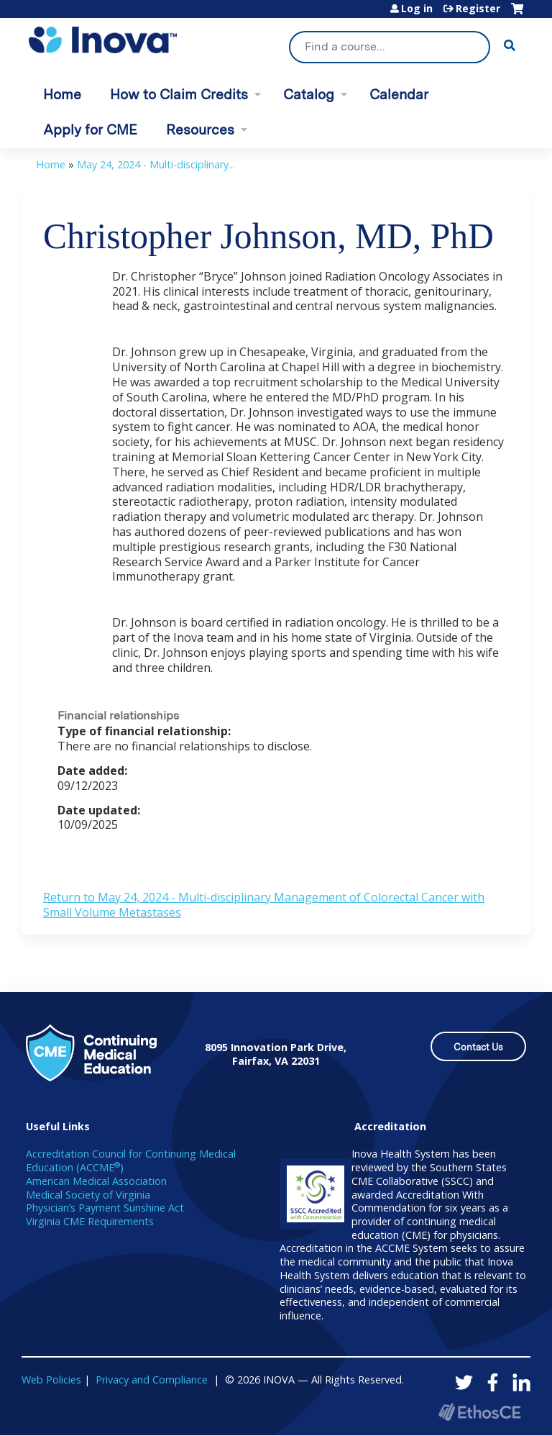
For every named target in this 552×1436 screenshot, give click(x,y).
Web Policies (51, 1379)
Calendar (398, 94)
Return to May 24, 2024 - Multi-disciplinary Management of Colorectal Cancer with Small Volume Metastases (263, 904)
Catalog (308, 94)
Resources (200, 130)
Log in (417, 9)
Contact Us (478, 1047)
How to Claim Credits (179, 94)
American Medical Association (96, 1181)
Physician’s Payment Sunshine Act (105, 1207)
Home (62, 94)
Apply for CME (90, 130)
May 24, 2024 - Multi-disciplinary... (156, 164)
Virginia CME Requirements (90, 1221)
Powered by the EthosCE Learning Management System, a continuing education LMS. (479, 1411)
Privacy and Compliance (152, 1379)
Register (478, 9)
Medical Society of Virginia (88, 1194)
